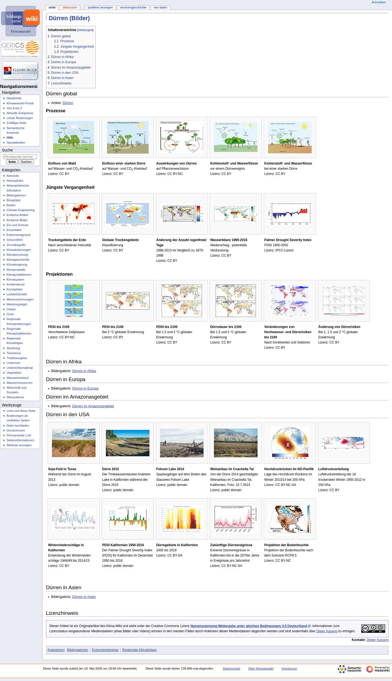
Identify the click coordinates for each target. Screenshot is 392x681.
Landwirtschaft (17, 294)
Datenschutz (231, 668)
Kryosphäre (15, 289)
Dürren (68, 103)
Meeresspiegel (17, 304)
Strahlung (13, 348)
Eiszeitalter (14, 230)
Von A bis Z (14, 108)
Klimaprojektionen (19, 274)
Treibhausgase (17, 358)
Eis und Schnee (17, 225)
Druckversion (16, 430)
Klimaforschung (17, 254)
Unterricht (13, 362)
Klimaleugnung (17, 264)
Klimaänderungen (19, 249)
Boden (11, 205)
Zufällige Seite (16, 122)
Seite (52, 7)
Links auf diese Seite (21, 410)
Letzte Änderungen (20, 118)
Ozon (10, 314)
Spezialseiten (16, 142)
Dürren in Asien (84, 597)
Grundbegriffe (16, 245)
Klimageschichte (18, 259)
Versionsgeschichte (133, 7)
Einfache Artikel (17, 215)
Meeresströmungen (20, 299)
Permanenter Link (19, 435)
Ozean (11, 309)
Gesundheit (15, 239)
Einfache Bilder (17, 220)
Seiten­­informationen (20, 440)
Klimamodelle (16, 269)
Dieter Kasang (326, 631)
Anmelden (379, 2)
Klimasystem (15, 279)
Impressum (289, 668)
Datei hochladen (18, 425)
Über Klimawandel (261, 668)
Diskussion (70, 7)
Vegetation (14, 372)
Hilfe (10, 137)
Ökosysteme (15, 397)
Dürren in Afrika (84, 371)
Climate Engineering (21, 210)
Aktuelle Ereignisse (20, 113)
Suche (7, 150)
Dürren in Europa (85, 388)
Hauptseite (14, 98)
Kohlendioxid (15, 284)
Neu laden (160, 7)
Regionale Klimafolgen (139, 650)
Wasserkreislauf (18, 377)
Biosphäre (14, 200)
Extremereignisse (105, 650)
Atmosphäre (15, 180)
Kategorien (56, 650)
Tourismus (14, 353)
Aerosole (13, 175)
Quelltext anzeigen (100, 7)
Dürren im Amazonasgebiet (93, 406)
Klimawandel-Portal (20, 103)
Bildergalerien (77, 650)
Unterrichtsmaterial (20, 367)
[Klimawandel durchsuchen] (20, 156)
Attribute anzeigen (19, 445)
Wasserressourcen (19, 382)
